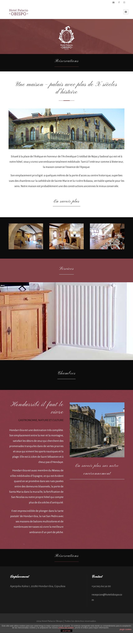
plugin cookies (125, 629)
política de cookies (66, 628)
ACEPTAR (66, 631)
